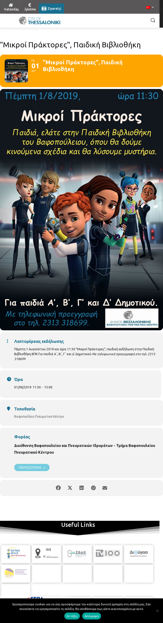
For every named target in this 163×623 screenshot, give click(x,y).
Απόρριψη (92, 616)
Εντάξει (72, 616)
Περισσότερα (32, 467)
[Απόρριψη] (157, 610)
